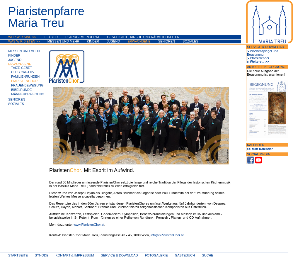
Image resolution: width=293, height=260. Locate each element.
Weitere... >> (259, 61)
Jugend (113, 41)
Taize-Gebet (21, 67)
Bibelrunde (21, 89)
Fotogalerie (156, 255)
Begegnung (255, 54)
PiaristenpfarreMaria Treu (46, 17)
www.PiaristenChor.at (89, 224)
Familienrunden (25, 76)
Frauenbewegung (27, 85)
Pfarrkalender (259, 58)
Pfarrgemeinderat (82, 37)
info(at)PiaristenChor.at (167, 235)
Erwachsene (138, 41)
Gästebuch (185, 255)
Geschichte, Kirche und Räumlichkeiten (143, 37)
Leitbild (51, 37)
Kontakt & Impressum (74, 255)
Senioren (166, 41)
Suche (207, 255)
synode (41, 255)
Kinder (93, 41)
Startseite (18, 255)
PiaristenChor (24, 81)
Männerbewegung (27, 94)
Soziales (190, 41)
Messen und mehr (63, 41)
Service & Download (119, 255)
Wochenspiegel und (264, 51)
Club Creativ (22, 72)
